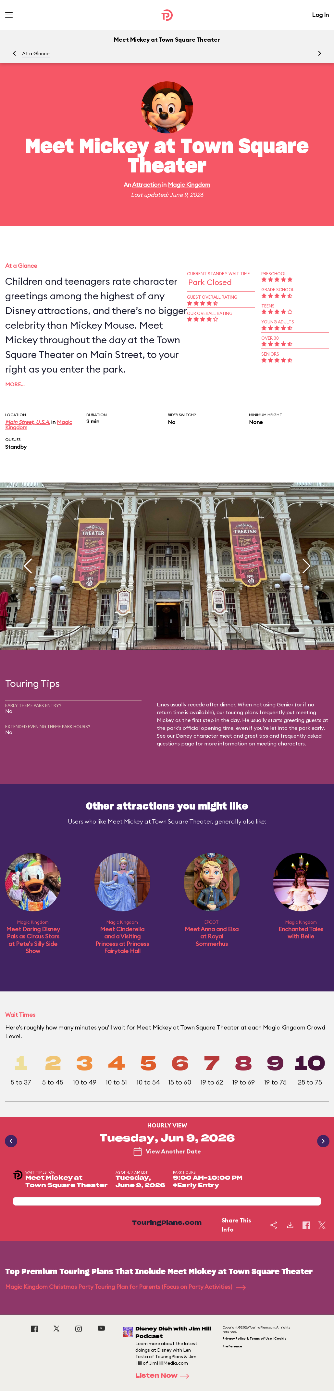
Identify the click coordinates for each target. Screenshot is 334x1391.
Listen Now (164, 1376)
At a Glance (36, 53)
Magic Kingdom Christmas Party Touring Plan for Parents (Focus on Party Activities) (125, 1286)
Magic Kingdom (189, 184)
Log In (320, 15)
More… (15, 384)
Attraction (146, 184)
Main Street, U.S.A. (27, 422)
